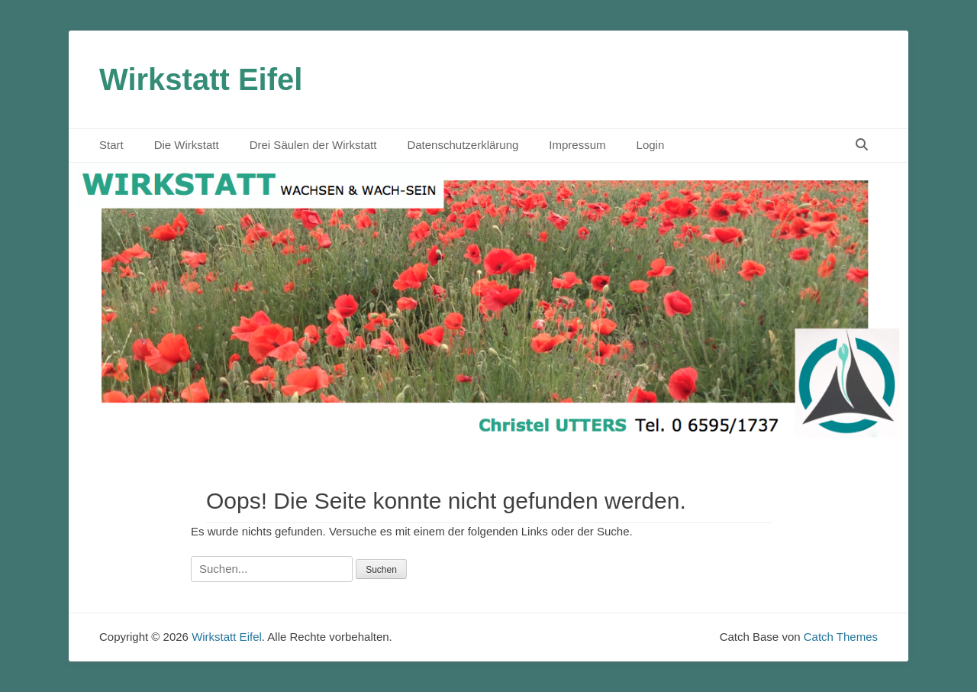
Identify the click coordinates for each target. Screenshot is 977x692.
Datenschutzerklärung (462, 144)
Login (651, 144)
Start (111, 144)
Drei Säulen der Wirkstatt (313, 144)
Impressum (577, 144)
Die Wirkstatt (186, 144)
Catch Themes (841, 636)
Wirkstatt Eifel (200, 79)
